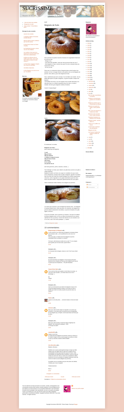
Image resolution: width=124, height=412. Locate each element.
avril (90, 139)
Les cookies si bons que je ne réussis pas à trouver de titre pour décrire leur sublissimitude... (31, 53)
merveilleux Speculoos (29, 67)
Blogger (76, 404)
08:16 (49, 293)
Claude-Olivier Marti (53, 269)
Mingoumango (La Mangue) (55, 230)
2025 (88, 45)
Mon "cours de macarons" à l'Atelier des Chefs (94, 111)
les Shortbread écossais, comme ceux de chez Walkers (31, 49)
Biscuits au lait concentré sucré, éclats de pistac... (94, 114)
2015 (88, 63)
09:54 (49, 370)
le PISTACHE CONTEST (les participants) (94, 127)
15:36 (49, 316)
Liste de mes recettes (28, 34)
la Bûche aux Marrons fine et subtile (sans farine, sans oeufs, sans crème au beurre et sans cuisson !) (31, 59)
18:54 (49, 327)
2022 (88, 49)
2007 (88, 79)
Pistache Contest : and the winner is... (94, 121)
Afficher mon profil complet (78, 388)
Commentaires (91, 187)
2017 (88, 59)
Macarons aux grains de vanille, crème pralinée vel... (94, 107)
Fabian (50, 297)
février (90, 143)
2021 (88, 51)
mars (90, 141)
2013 (88, 67)
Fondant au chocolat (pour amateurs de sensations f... (94, 100)
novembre (91, 83)
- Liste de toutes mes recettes (30, 22)
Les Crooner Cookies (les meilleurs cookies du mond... (94, 133)
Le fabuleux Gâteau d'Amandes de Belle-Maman (31, 37)
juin (90, 93)
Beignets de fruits (92, 130)
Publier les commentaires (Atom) (58, 379)
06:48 (49, 253)
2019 (88, 55)
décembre (91, 81)
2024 (88, 47)
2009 (88, 75)
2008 (88, 77)
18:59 (49, 303)
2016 (88, 61)
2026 (88, 43)
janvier (90, 145)
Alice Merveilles (52, 345)
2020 (88, 53)
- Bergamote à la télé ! (29, 24)
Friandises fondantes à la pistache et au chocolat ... (94, 118)
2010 (88, 73)
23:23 (49, 244)
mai (90, 137)
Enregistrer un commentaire (53, 373)
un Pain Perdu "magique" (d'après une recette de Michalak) (31, 64)
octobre (90, 85)
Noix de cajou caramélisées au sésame (94, 96)
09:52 (49, 264)
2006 (88, 147)
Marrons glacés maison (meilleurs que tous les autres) (31, 41)
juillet (90, 91)
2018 (88, 57)
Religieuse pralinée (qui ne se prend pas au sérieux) (94, 103)
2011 (88, 71)
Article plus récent (49, 376)
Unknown (50, 307)
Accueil (62, 376)
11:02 (49, 280)
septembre (91, 87)
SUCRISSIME (37, 8)
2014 (88, 65)
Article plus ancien (76, 376)
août (90, 89)
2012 (88, 69)
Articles (89, 184)
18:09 (49, 340)
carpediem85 (51, 332)
